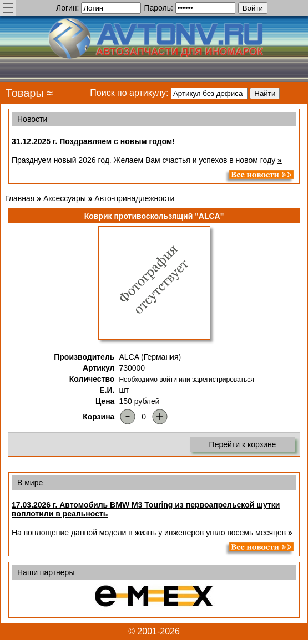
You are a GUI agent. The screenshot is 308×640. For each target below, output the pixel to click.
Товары (25, 93)
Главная (19, 198)
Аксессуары (64, 198)
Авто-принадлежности (134, 198)
